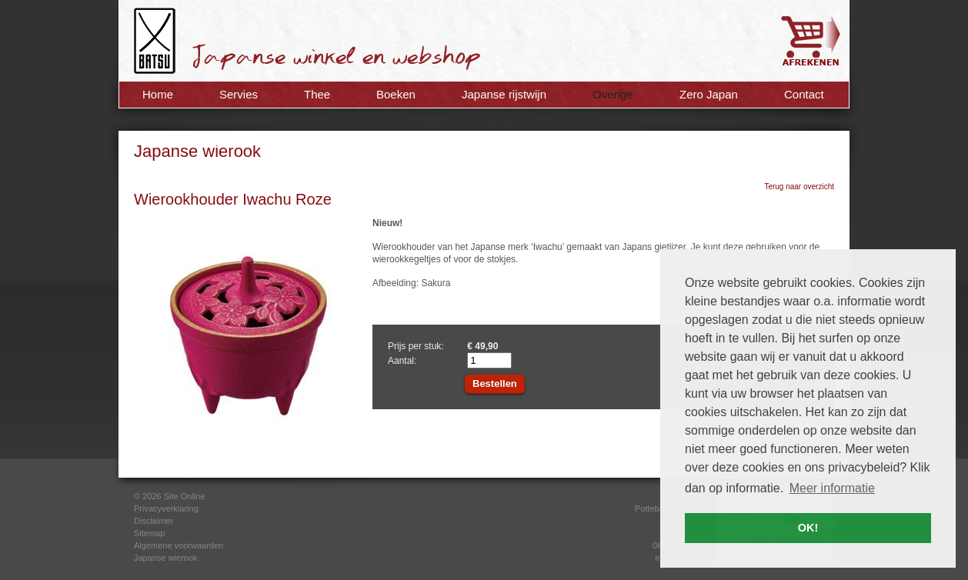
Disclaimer (153, 520)
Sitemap (149, 533)
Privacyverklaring (166, 508)
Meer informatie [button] (832, 488)
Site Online (184, 496)
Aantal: (402, 360)
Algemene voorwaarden (178, 545)
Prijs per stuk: (416, 346)
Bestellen (494, 383)
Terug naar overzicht (799, 186)
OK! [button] (808, 528)
